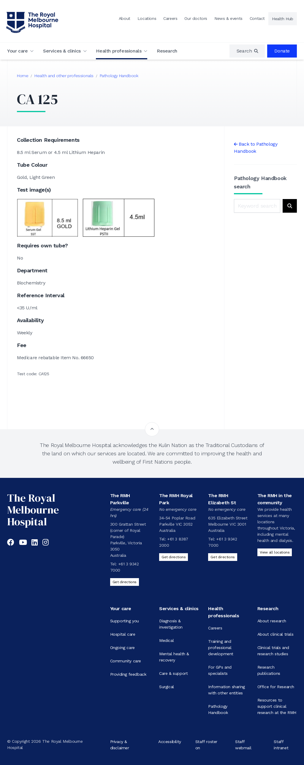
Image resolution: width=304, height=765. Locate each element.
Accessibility (169, 741)
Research (167, 51)
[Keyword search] (257, 206)
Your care (17, 51)
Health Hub (282, 18)
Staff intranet (281, 744)
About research (271, 620)
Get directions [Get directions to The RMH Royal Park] (174, 557)
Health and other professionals (64, 75)
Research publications (268, 670)
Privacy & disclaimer (119, 744)
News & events (228, 18)
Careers (170, 18)
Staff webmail (243, 744)
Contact (257, 18)
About (124, 18)
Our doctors (195, 18)
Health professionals (118, 51)
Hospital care (122, 634)
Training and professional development (220, 647)
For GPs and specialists (220, 670)
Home (22, 75)
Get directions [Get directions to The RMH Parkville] (125, 582)
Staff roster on (206, 744)
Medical (166, 640)
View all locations (275, 552)
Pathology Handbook (119, 75)
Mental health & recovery (174, 656)
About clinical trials (275, 634)
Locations (146, 18)
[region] (247, 51)
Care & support (173, 673)
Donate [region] (282, 51)
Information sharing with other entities (226, 689)
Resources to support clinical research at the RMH (276, 706)
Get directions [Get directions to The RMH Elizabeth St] (222, 557)
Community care (125, 661)
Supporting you (124, 620)
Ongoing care (122, 647)
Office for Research (275, 686)
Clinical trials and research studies (273, 650)
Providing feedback (128, 674)
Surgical (166, 686)
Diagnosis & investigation (171, 623)
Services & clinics (62, 51)
